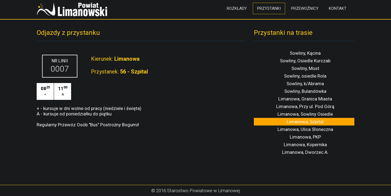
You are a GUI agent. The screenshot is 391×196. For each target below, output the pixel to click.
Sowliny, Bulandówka (305, 91)
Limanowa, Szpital (305, 121)
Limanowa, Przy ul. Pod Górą (305, 106)
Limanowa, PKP (305, 137)
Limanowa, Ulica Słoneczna (305, 129)
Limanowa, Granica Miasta (305, 99)
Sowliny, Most (305, 68)
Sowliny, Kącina (305, 53)
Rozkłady (237, 8)
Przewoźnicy (305, 8)
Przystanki (269, 8)
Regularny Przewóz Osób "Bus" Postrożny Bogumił (88, 124)
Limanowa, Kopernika (305, 144)
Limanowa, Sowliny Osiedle (305, 114)
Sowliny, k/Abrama (305, 83)
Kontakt (337, 8)
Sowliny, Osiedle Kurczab (305, 60)
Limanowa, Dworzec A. (305, 152)
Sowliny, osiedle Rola (305, 76)
